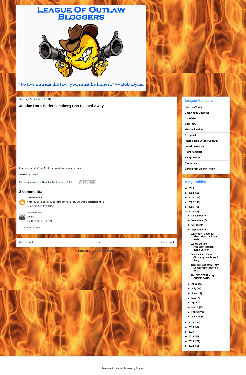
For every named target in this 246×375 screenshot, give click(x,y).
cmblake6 (32, 212)
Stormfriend (191, 163)
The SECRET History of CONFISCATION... (204, 276)
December (197, 215)
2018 (192, 327)
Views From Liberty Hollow (200, 168)
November (197, 220)
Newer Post (26, 242)
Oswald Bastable (194, 146)
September (197, 229)
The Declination (194, 129)
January (196, 316)
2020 (192, 211)
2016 (192, 336)
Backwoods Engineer (197, 112)
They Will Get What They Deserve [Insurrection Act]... (205, 267)
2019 (192, 322)
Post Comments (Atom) (103, 251)
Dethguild (190, 135)
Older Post (167, 242)
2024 (192, 193)
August (195, 284)
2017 (192, 331)
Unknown (32, 197)
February (196, 312)
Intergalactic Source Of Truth (201, 140)
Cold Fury (190, 123)
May (194, 298)
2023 (192, 197)
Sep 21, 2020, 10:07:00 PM (40, 206)
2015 (192, 341)
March (195, 307)
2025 (192, 188)
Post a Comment (31, 227)
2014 (192, 345)
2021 (192, 207)
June (194, 293)
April (194, 302)
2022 (192, 202)
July (194, 288)
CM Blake (190, 118)
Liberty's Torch (193, 107)
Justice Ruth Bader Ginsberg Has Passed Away (204, 257)
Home (97, 242)
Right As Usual (193, 152)
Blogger (140, 368)
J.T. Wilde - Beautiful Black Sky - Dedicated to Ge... (204, 236)
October (196, 224)
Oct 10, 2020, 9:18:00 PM (39, 221)
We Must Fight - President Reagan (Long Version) (202, 247)
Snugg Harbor (193, 157)
